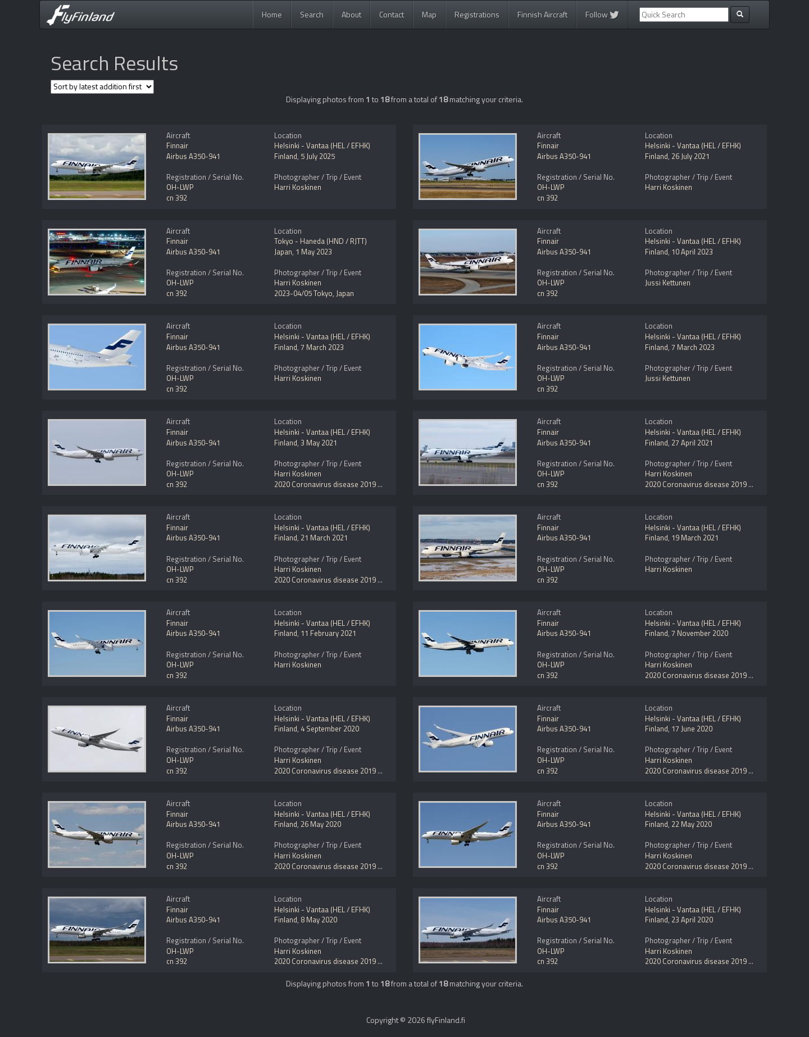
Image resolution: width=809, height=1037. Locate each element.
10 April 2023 (692, 251)
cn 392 (176, 197)
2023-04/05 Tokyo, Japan (314, 293)
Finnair (177, 145)
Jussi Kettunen (667, 282)
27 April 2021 (692, 442)
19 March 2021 (695, 537)
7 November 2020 (699, 633)
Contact (391, 14)
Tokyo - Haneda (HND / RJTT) (320, 241)
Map (429, 14)
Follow (602, 14)
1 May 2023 (314, 251)
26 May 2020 (321, 824)
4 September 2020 (330, 728)
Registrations (477, 14)
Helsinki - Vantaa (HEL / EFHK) (322, 145)
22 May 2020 (691, 824)
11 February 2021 (328, 633)
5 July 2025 (318, 156)
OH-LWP (180, 187)
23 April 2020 (692, 919)
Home (272, 14)
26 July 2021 (690, 156)
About (351, 14)
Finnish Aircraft (542, 14)
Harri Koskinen (297, 187)
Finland (285, 156)
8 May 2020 (319, 919)
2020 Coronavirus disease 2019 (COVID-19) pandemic (360, 484)
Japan (283, 251)
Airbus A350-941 (193, 156)
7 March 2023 (322, 347)
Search (312, 14)
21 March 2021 (324, 537)
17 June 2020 (691, 728)
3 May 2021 (319, 442)
